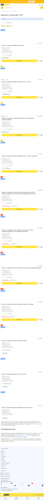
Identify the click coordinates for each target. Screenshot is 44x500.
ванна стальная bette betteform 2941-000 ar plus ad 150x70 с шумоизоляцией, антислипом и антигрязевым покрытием (18, 193)
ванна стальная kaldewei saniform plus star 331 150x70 (17, 407)
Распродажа (3, 456)
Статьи (2, 466)
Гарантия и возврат (5, 463)
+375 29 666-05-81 (5, 473)
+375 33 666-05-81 (6, 474)
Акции (2, 454)
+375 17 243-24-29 (6, 476)
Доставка (3, 459)
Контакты (3, 470)
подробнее (24, 1)
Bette (35, 424)
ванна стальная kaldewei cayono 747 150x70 (14, 374)
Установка (3, 461)
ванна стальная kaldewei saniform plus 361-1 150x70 (16, 82)
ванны (25, 434)
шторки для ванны (20, 435)
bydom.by (11, 438)
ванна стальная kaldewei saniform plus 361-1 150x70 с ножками (19, 156)
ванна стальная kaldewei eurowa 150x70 (13, 45)
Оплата (2, 457)
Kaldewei (32, 424)
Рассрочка (3, 452)
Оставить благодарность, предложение (9, 489)
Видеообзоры (4, 468)
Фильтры (4, 19)
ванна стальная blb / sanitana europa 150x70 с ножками (17, 304)
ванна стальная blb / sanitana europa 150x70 (14, 340)
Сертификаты (4, 464)
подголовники (28, 435)
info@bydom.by (5, 480)
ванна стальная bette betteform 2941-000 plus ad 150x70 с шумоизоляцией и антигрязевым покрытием (18, 230)
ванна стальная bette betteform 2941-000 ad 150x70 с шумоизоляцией (21, 268)
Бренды (2, 450)
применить (31, 1)
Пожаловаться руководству (7, 490)
